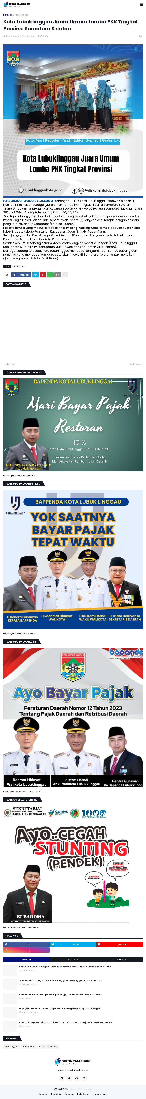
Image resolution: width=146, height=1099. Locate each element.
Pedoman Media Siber (77, 1094)
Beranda (8, 14)
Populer (26, 959)
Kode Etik (56, 1094)
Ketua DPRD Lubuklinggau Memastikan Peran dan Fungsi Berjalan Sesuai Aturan (65, 966)
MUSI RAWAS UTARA (48, 1046)
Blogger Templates (80, 1089)
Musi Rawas (28, 1046)
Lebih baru (10, 364)
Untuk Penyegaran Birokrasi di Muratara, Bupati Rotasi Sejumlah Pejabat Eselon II (65, 1022)
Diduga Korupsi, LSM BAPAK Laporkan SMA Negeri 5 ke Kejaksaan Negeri (60, 1008)
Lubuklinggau (22, 14)
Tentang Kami (100, 1094)
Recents (73, 959)
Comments (119, 959)
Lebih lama (135, 364)
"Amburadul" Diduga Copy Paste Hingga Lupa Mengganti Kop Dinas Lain (60, 980)
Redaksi (43, 1094)
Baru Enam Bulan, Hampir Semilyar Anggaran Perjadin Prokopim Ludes (59, 994)
